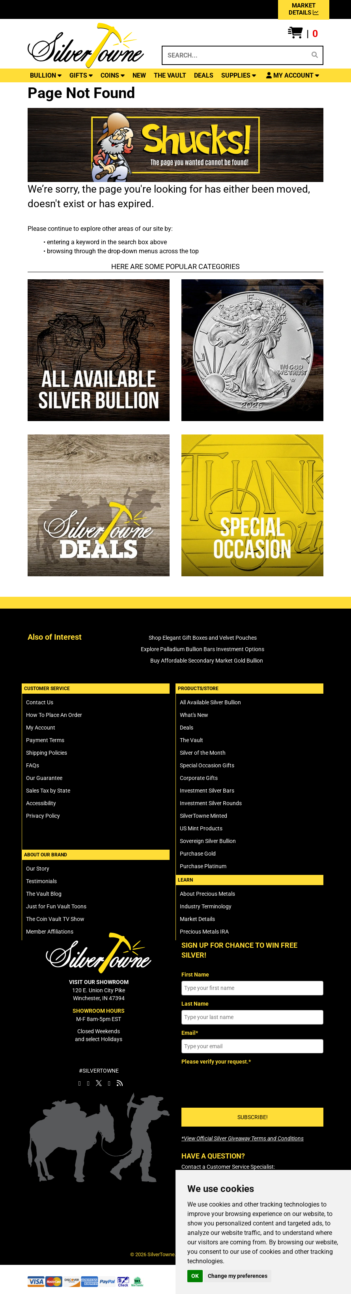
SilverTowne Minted (203, 816)
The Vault (191, 740)
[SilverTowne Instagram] (88, 1083)
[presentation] (241, 1083)
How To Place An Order (54, 715)
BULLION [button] (46, 75)
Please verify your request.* (216, 1061)
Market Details (197, 919)
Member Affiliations (49, 931)
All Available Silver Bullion (210, 702)
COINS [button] (113, 75)
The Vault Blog (44, 894)
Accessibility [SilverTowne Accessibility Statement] (41, 803)
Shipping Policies (46, 753)
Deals (186, 727)
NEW (139, 75)
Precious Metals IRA (204, 931)
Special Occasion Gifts (207, 765)
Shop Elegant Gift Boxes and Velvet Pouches (203, 638)
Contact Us (39, 702)
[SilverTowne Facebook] (79, 1083)
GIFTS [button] (81, 75)
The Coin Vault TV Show (55, 919)
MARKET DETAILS (304, 9)
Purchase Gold (198, 853)
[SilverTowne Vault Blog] (120, 1083)
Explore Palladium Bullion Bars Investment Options (202, 649)
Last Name (195, 1004)
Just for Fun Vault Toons (56, 906)
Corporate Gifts (199, 778)
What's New (194, 715)
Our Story (37, 868)
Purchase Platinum (203, 866)
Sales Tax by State (48, 790)
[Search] (315, 55)
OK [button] (195, 1276)
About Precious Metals (207, 894)
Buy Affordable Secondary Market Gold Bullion (206, 660)
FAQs (32, 765)
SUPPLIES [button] (238, 75)
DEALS (203, 75)
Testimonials (41, 881)
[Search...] (234, 55)
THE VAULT (170, 75)
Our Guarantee (44, 778)
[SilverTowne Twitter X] (99, 1083)
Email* (189, 1033)
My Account (40, 727)
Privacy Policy (43, 816)
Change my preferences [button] (237, 1276)
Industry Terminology (206, 906)
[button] (303, 34)
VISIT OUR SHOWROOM (99, 982)
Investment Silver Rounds (211, 803)
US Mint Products (201, 828)
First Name (195, 974)
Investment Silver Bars (207, 790)
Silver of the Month (203, 753)
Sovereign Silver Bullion (208, 841)
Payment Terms (45, 740)
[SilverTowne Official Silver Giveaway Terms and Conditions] (242, 1138)
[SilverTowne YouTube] (109, 1083)
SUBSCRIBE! (252, 1117)
